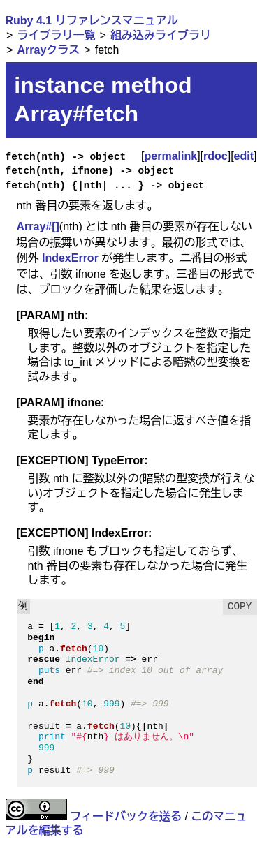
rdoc (215, 156)
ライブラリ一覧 (56, 35)
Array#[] (38, 226)
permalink (171, 156)
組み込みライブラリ (160, 35)
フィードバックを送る (126, 816)
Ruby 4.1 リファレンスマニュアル (92, 21)
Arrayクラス (48, 50)
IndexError (70, 258)
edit (244, 156)
